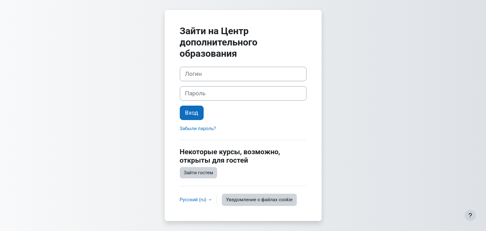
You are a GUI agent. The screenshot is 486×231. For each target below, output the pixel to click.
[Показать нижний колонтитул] (470, 215)
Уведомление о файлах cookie (259, 199)
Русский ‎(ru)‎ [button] (194, 199)
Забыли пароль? (198, 128)
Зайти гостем (198, 173)
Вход (191, 112)
